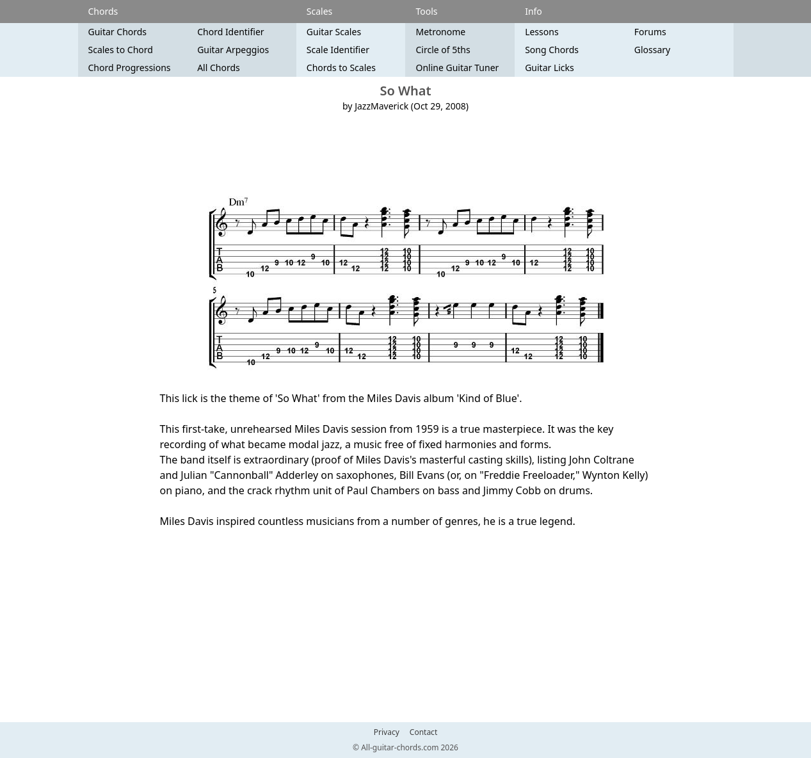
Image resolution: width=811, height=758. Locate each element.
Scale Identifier (338, 50)
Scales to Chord (120, 50)
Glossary (652, 50)
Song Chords (552, 50)
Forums (650, 32)
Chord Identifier (230, 32)
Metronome (440, 32)
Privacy (386, 732)
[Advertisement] (405, 154)
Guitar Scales (334, 32)
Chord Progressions (129, 67)
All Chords (218, 67)
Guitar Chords (117, 32)
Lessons (541, 32)
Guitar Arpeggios (233, 50)
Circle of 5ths (442, 50)
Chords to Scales (341, 67)
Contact (423, 732)
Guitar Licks (549, 67)
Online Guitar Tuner (457, 67)
